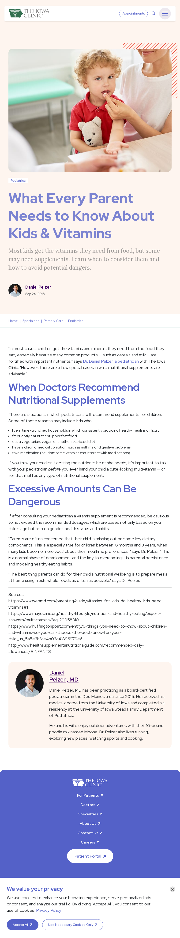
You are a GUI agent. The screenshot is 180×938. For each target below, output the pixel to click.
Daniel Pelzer (38, 287)
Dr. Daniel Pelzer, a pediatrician (110, 361)
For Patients (88, 795)
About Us (88, 823)
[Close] (172, 889)
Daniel (107, 676)
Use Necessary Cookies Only (70, 925)
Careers (88, 842)
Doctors (88, 804)
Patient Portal (88, 856)
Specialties (88, 814)
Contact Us (88, 832)
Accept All (21, 925)
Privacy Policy (48, 910)
